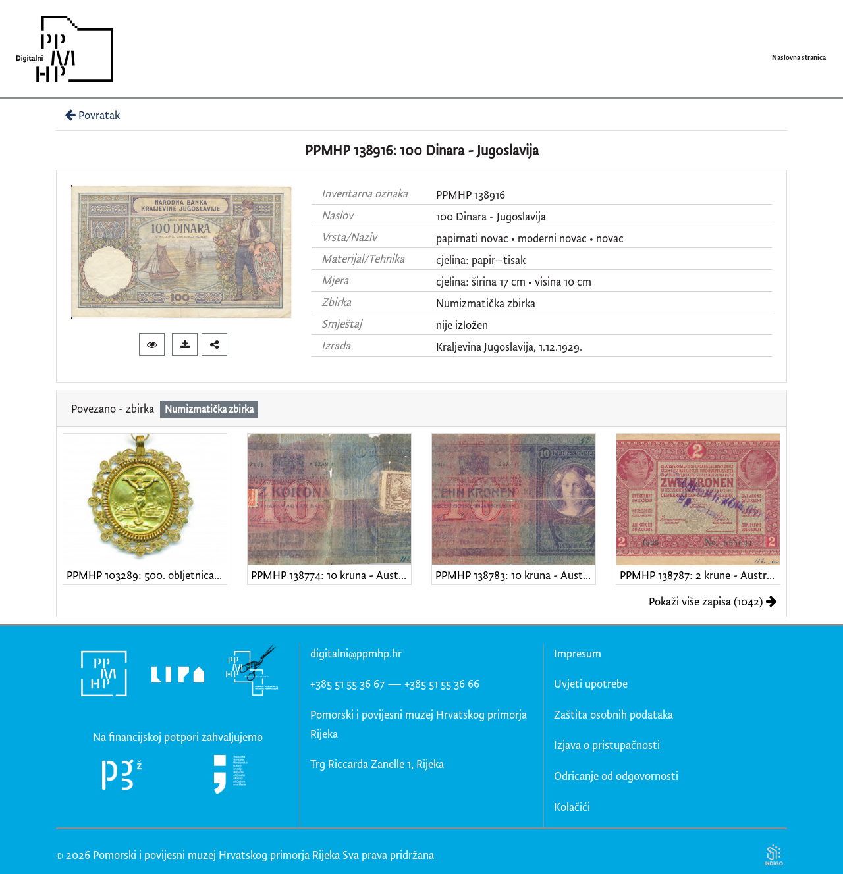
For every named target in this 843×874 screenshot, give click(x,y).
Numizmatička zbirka (485, 303)
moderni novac (552, 237)
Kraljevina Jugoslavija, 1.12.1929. (509, 346)
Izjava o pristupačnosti (607, 744)
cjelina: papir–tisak (481, 259)
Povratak (91, 114)
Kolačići (572, 806)
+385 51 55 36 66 (441, 683)
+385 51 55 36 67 (347, 683)
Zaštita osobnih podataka (613, 714)
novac (610, 237)
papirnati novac (472, 237)
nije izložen (462, 324)
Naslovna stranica (799, 57)
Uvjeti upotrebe (591, 683)
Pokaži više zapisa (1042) (713, 601)
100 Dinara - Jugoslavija (491, 216)
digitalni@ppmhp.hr (356, 653)
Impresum (577, 653)
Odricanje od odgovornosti (616, 775)
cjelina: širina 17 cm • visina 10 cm (513, 281)
